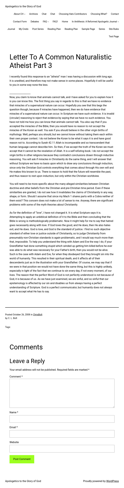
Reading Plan (54, 29)
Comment (16, 376)
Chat (44, 14)
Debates (35, 21)
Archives (33, 14)
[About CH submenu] (24, 14)
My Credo (23, 29)
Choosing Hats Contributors (73, 14)
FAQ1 (55, 21)
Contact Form (20, 21)
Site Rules (114, 29)
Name (14, 412)
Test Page (114, 36)
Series (102, 29)
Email (14, 427)
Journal (11, 29)
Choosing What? (99, 14)
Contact (115, 14)
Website (14, 442)
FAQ (45, 21)
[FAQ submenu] (48, 21)
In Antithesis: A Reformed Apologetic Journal (94, 21)
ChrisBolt (37, 314)
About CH (18, 14)
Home (65, 21)
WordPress (112, 481)
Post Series (38, 29)
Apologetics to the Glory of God (23, 6)
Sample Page (88, 29)
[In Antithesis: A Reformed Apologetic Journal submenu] (118, 21)
